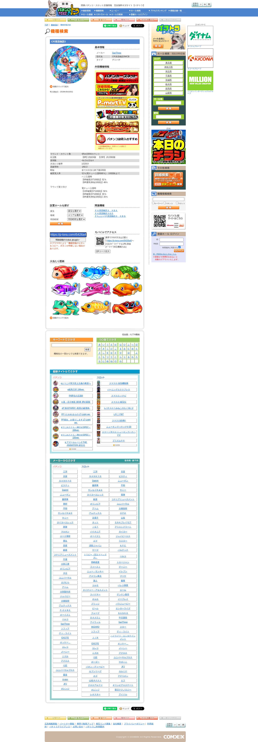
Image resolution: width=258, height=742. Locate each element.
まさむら (65, 582)
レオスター (95, 694)
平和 (65, 508)
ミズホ (65, 656)
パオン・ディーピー (95, 666)
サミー (65, 518)
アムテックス (65, 605)
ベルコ (65, 619)
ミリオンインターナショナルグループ (200, 82)
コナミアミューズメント (65, 554)
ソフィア (65, 628)
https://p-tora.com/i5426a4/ (119, 240)
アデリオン (123, 676)
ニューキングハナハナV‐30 (118, 427)
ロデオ (123, 513)
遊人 (95, 580)
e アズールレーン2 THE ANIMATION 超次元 (76, 443)
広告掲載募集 (51, 724)
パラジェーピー (123, 604)
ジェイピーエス (123, 536)
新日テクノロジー (123, 690)
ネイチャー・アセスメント (95, 590)
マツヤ (123, 576)
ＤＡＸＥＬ (95, 617)
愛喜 (65, 675)
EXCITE (65, 638)
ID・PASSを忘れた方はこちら (164, 254)
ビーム (95, 608)
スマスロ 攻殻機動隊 (118, 383)
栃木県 (168, 84)
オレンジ (65, 688)
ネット (95, 522)
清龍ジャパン (95, 545)
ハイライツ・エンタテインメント (123, 637)
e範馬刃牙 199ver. (75, 389)
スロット (181, 203)
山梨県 (168, 93)
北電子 (95, 518)
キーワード (158, 203)
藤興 (123, 580)
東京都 (168, 63)
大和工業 (65, 564)
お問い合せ (78, 726)
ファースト (95, 567)
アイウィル (95, 622)
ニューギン (65, 494)
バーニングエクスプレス (118, 389)
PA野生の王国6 (76, 396)
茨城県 (168, 80)
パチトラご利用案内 (95, 726)
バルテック (123, 550)
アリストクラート (123, 527)
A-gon (65, 679)
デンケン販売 (123, 594)
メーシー (65, 651)
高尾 (65, 545)
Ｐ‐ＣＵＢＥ (65, 610)
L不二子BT (119, 414)
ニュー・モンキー (95, 571)
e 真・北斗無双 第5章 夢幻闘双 (75, 402)
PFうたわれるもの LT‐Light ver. (75, 414)
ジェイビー (65, 596)
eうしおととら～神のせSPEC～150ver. (75, 436)
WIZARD (95, 627)
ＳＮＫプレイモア (123, 522)
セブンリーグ (95, 671)
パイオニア (95, 531)
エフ (123, 680)
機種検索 (54, 25)
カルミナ (123, 671)
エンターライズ (123, 608)
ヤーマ (95, 550)
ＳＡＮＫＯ (123, 613)
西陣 (65, 527)
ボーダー (95, 662)
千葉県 (168, 75)
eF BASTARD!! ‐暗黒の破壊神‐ (76, 408)
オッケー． (65, 642)
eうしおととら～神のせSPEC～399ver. (75, 428)
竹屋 (65, 559)
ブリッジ (95, 604)
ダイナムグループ (200, 36)
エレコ (65, 647)
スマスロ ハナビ (118, 396)
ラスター (123, 541)
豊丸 (65, 541)
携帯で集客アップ (85, 724)
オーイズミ (65, 615)
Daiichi (65, 490)
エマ (95, 541)
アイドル (123, 694)
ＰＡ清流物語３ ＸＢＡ (106, 210)
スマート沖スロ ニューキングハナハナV (119, 433)
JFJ (65, 684)
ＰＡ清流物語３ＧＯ (104, 213)
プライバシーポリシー (134, 724)
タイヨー (123, 531)
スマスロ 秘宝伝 (118, 402)
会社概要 (117, 724)
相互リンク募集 (103, 724)
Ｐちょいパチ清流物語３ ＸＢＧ (110, 216)
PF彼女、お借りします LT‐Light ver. (75, 421)
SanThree (116, 53)
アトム (65, 587)
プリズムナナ (118, 440)
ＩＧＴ (95, 527)
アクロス (65, 661)
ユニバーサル (65, 578)
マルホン (65, 531)
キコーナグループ (200, 59)
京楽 (65, 476)
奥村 (65, 504)
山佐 (123, 518)
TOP (46, 25)
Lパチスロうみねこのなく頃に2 (118, 408)
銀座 (65, 550)
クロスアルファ (95, 685)
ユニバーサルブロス (65, 670)
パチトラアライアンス (59, 726)
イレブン (123, 571)
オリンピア (65, 568)
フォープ (95, 613)
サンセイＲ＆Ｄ (65, 513)
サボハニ (123, 662)
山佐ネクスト (95, 680)
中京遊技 (123, 617)
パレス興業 (123, 585)
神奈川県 (168, 67)
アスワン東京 (95, 576)
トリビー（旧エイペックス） (95, 556)
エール (123, 590)
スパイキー (95, 594)
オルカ (95, 599)
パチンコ (169, 203)
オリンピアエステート (123, 685)
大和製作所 (65, 591)
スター (123, 627)
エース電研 (65, 536)
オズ (95, 676)
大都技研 (65, 601)
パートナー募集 (67, 724)
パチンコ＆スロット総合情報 (63, 8)
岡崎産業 (95, 562)
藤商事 (65, 499)
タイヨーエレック (65, 522)
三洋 (65, 471)
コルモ (95, 585)
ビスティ (65, 485)
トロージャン (123, 562)
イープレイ (123, 599)
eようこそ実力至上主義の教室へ (76, 383)
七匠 (65, 665)
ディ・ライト (65, 633)
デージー (123, 567)
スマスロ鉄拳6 (119, 420)
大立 (65, 573)
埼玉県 (168, 71)
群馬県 (168, 88)
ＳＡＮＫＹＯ (65, 480)
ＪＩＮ (95, 637)
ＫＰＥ (123, 545)
